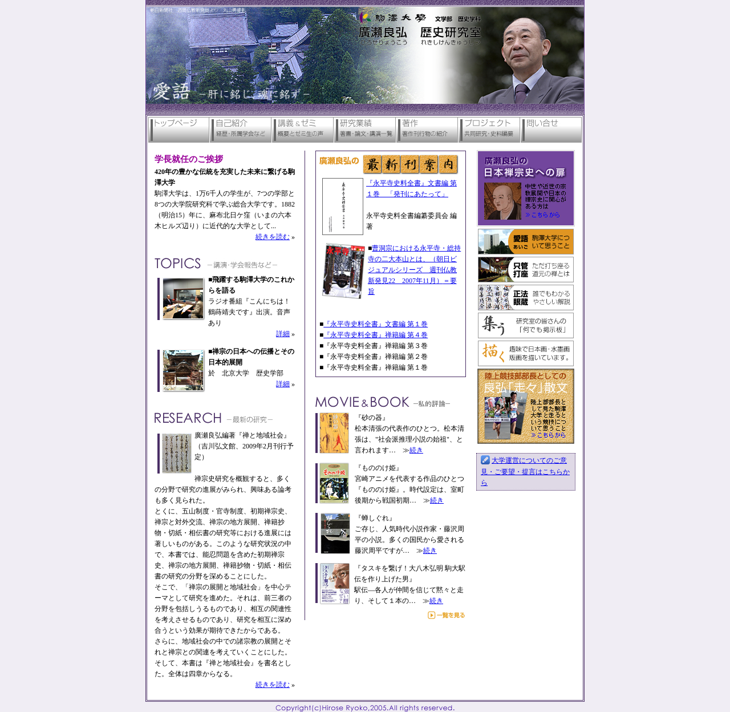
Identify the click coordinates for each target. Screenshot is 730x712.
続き (416, 450)
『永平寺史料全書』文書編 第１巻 (375, 324)
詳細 (283, 334)
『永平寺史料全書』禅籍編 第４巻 (375, 335)
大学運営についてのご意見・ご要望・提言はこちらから (525, 471)
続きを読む (273, 237)
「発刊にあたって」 (417, 194)
